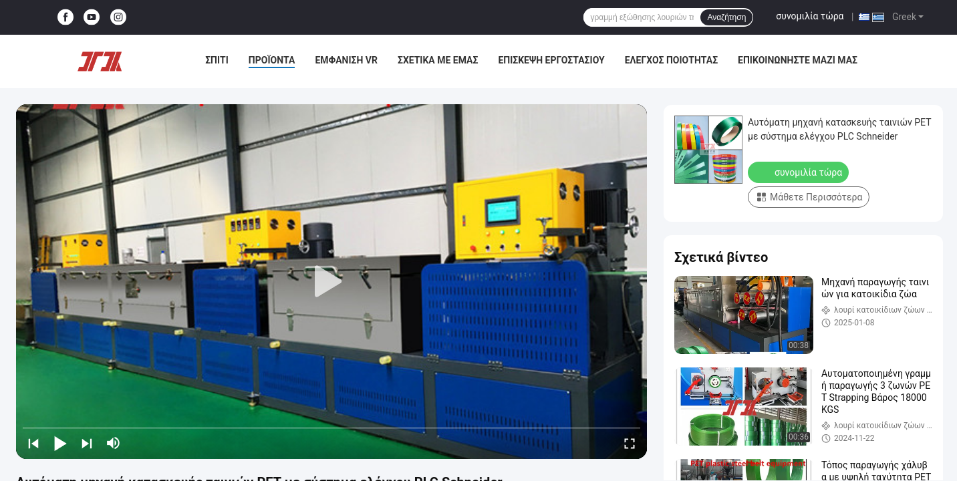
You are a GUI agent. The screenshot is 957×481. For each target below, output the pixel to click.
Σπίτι (217, 60)
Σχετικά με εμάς (438, 60)
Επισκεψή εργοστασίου (551, 60)
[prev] (33, 443)
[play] (331, 282)
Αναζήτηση (726, 17)
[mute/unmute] (113, 443)
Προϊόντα (272, 60)
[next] (87, 443)
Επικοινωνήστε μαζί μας (797, 60)
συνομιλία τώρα (809, 16)
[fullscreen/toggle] (629, 443)
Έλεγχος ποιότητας (671, 60)
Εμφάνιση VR (346, 60)
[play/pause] (60, 443)
